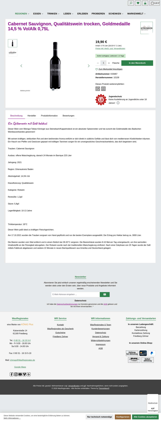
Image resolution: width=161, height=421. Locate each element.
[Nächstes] (89, 84)
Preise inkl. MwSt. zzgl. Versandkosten (110, 67)
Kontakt (60, 343)
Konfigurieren (122, 417)
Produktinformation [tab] (49, 134)
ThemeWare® (104, 406)
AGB (105, 322)
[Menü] (157, 395)
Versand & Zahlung (100, 355)
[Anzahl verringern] (98, 81)
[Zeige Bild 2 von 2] (57, 107)
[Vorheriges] (21, 84)
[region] (49, 83)
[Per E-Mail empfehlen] (103, 107)
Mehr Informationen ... (12, 418)
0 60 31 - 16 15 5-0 (22, 358)
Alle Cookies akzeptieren (145, 417)
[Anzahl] (103, 81)
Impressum (100, 363)
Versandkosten (74, 404)
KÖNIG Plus (27, 342)
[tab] (16, 134)
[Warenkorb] (154, 3)
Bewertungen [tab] (68, 134)
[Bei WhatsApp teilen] (98, 107)
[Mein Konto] (145, 3)
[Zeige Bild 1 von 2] (53, 107)
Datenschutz (100, 351)
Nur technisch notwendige (99, 417)
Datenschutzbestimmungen (67, 322)
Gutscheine (60, 351)
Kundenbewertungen (100, 347)
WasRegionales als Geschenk (60, 347)
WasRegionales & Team (100, 343)
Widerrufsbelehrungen (100, 359)
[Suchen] (131, 3)
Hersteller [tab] (32, 134)
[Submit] (105, 312)
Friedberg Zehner (60, 355)
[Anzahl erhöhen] (108, 81)
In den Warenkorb (137, 81)
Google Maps (20, 385)
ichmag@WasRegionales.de (22, 378)
